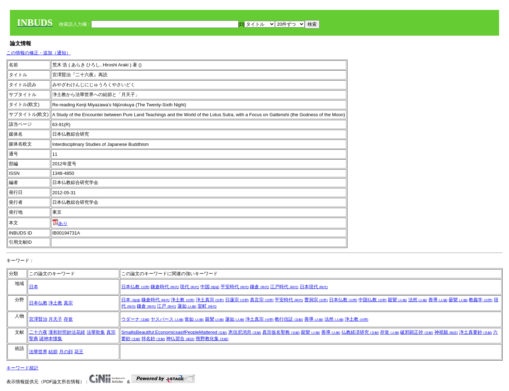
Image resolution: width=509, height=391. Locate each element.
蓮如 (187, 306)
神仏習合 (180, 338)
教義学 (480, 299)
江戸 (166, 306)
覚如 (194, 319)
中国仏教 (372, 299)
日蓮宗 (237, 299)
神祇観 (446, 332)
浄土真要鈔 (475, 332)
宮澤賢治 (38, 319)
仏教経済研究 (360, 332)
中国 (210, 286)
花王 (78, 351)
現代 (189, 286)
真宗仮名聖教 (281, 332)
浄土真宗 (210, 299)
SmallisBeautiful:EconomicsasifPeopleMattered (174, 332)
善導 (437, 299)
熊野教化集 (212, 338)
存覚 (68, 319)
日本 (33, 286)
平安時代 (235, 286)
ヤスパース (167, 319)
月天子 (55, 319)
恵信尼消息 (244, 332)
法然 (417, 299)
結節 (53, 351)
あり (60, 223)
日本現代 (314, 286)
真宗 (68, 303)
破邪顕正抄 (416, 332)
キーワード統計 (22, 368)
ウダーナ (135, 319)
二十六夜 (38, 332)
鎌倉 (259, 286)
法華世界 (38, 351)
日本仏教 (135, 286)
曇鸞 (458, 299)
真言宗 (262, 299)
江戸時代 (284, 286)
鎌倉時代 (165, 286)
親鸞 (397, 299)
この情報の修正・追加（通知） (38, 52)
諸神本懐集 (50, 338)
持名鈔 (153, 338)
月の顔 (66, 351)
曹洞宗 (316, 299)
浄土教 (55, 303)
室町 (207, 306)
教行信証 (289, 319)
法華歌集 (96, 332)
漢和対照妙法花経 (66, 332)
